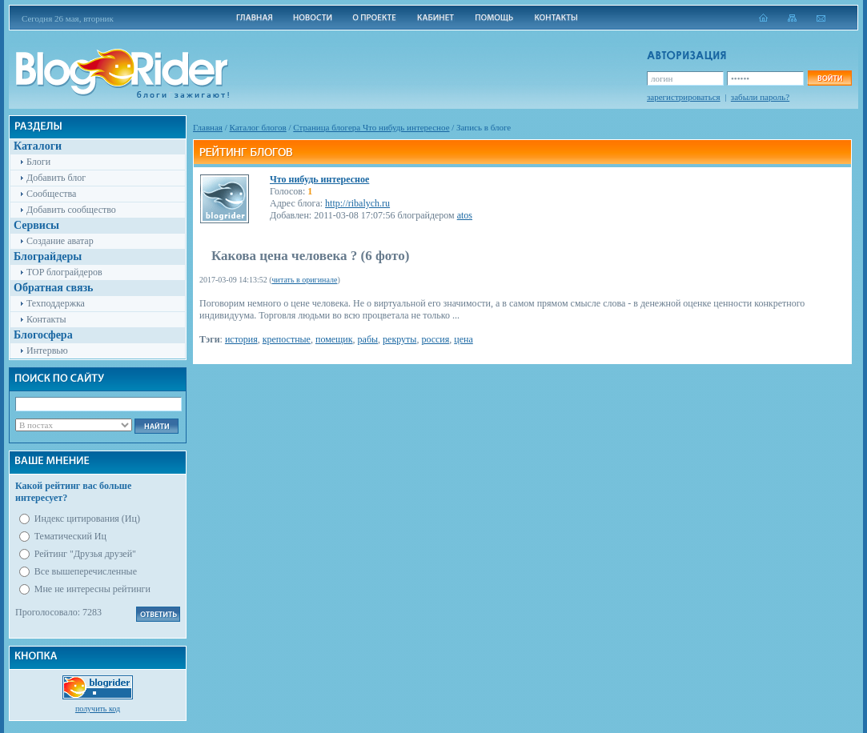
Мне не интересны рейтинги (92, 589)
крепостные (287, 339)
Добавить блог (56, 177)
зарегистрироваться (683, 97)
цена (463, 339)
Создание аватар (60, 240)
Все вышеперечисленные (85, 571)
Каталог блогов (258, 127)
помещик (334, 339)
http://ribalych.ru (357, 203)
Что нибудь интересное (319, 179)
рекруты (399, 339)
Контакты (46, 319)
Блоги (38, 161)
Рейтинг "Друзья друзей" (85, 553)
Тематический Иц (70, 536)
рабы (368, 339)
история (241, 339)
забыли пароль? (760, 97)
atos (464, 215)
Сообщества (51, 193)
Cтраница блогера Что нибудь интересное (371, 127)
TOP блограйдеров (64, 272)
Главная (208, 127)
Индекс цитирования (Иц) (87, 518)
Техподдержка (55, 303)
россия (435, 339)
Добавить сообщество (71, 209)
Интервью (47, 350)
